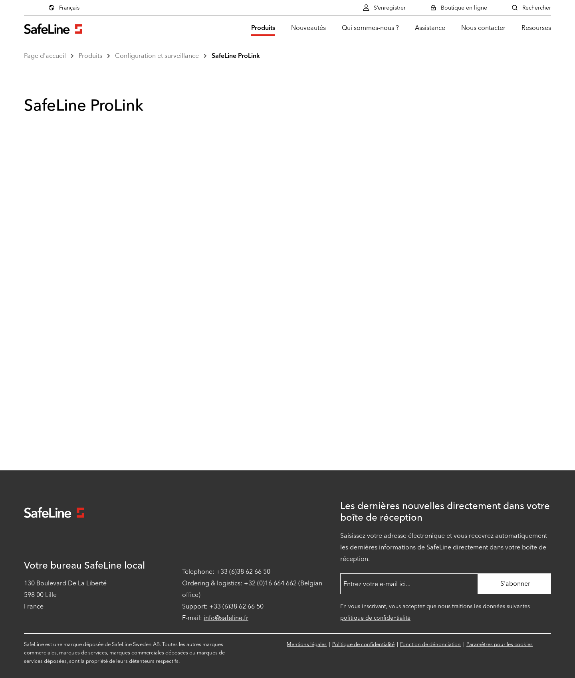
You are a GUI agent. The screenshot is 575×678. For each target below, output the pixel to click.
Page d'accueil (45, 55)
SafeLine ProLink (236, 55)
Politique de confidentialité (363, 644)
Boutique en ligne (458, 7)
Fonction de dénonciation (430, 644)
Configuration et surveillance (157, 55)
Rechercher (531, 7)
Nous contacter (483, 28)
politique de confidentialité (375, 618)
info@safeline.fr (226, 618)
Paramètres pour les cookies (499, 644)
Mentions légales (307, 644)
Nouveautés (308, 28)
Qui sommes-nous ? (370, 28)
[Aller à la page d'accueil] (53, 28)
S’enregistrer (384, 7)
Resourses (536, 28)
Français (115, 7)
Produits (263, 28)
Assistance (430, 28)
